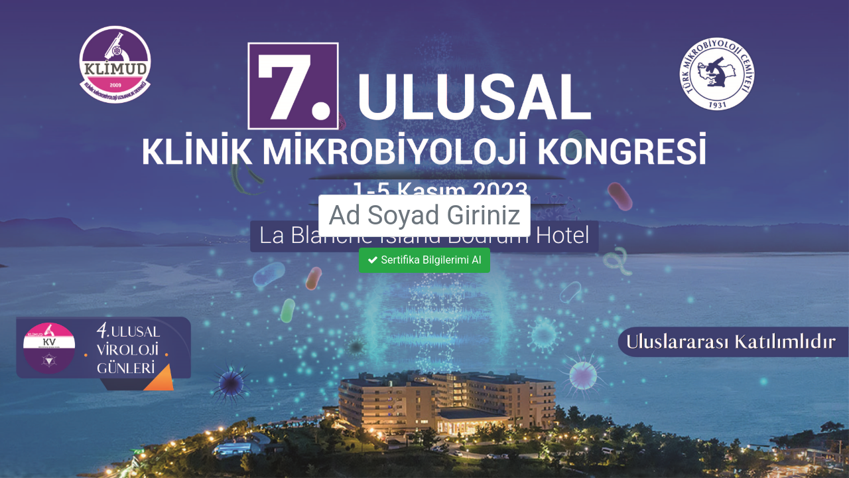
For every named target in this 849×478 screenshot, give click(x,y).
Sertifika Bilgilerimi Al (424, 260)
